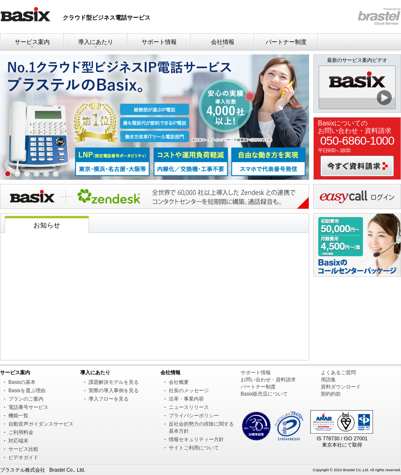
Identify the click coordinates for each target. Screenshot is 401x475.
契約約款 (331, 394)
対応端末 (18, 441)
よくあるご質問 (338, 372)
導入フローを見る (109, 399)
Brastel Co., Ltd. (67, 470)
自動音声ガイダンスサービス (41, 424)
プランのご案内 (25, 399)
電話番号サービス (28, 407)
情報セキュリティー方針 (196, 439)
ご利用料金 (20, 432)
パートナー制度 (286, 41)
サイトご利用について (194, 448)
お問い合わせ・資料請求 (268, 380)
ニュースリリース (189, 407)
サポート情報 (159, 41)
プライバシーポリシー (194, 416)
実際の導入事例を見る (114, 390)
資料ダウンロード (341, 387)
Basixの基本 (22, 382)
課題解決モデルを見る (114, 382)
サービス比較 (23, 449)
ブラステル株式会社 (22, 470)
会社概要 (179, 382)
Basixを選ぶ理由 (27, 390)
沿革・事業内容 (186, 399)
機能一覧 (18, 416)
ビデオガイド (23, 457)
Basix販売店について (264, 394)
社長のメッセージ (189, 390)
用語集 (328, 380)
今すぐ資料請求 (357, 166)
